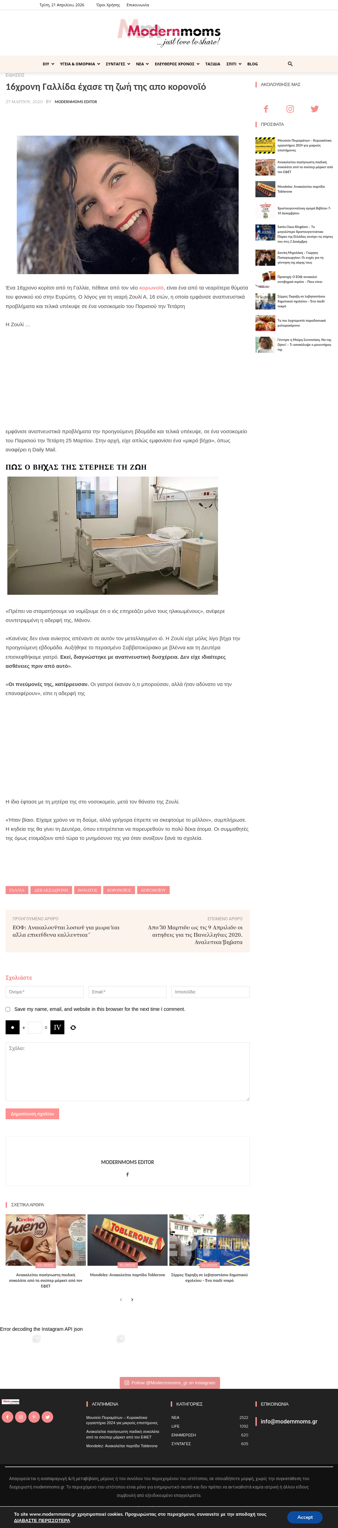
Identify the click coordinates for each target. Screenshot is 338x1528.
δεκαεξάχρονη (51, 890)
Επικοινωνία (138, 4)
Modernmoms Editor (76, 102)
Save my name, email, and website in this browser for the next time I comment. (99, 1009)
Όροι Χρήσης (108, 4)
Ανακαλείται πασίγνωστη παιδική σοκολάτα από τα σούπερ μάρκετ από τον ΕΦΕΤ (45, 1280)
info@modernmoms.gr (289, 1421)
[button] (290, 64)
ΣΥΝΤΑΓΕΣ (118, 63)
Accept (304, 1517)
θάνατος (88, 890)
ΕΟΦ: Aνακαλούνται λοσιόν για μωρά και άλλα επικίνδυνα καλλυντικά (66, 930)
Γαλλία (16, 890)
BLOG (252, 63)
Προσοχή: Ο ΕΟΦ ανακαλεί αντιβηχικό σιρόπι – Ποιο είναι (299, 279)
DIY (49, 63)
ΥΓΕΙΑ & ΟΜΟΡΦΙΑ (80, 63)
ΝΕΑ (142, 63)
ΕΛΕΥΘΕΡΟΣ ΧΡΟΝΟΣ (177, 63)
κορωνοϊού (153, 890)
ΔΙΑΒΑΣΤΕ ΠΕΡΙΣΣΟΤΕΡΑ (42, 1520)
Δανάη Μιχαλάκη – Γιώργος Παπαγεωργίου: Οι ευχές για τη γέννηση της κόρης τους (300, 257)
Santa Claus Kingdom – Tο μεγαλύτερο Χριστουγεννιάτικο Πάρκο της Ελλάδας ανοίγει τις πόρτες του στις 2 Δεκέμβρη (305, 234)
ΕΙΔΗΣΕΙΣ (46, 1265)
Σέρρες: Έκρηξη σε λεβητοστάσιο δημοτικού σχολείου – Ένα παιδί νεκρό (209, 1277)
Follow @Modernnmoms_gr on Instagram (170, 1382)
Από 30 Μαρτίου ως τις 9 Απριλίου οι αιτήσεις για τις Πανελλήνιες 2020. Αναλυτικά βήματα (195, 934)
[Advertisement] (128, 378)
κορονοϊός (119, 890)
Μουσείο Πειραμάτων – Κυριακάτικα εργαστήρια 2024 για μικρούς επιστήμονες (304, 145)
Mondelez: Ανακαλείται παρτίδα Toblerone (127, 1274)
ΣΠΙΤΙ (233, 63)
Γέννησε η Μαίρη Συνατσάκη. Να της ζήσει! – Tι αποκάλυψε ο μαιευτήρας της (304, 344)
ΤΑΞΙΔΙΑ (212, 63)
